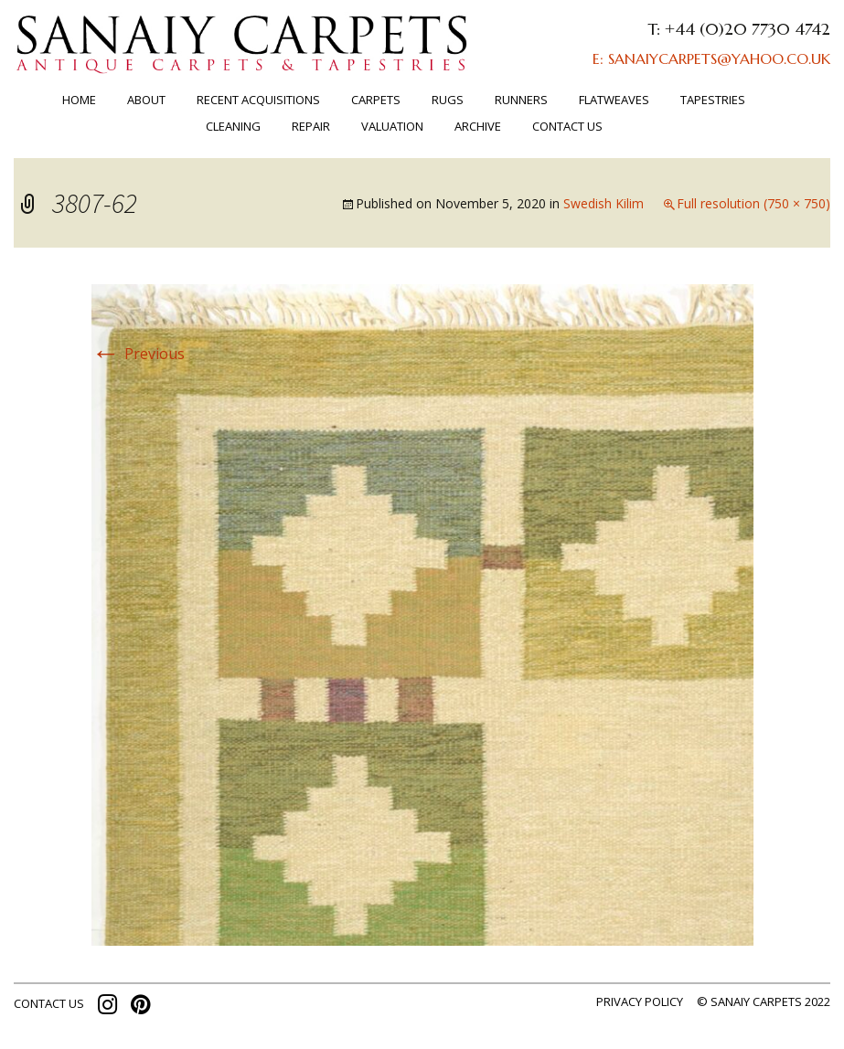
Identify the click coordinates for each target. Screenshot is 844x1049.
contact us (49, 1003)
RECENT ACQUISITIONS (258, 99)
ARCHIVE (477, 126)
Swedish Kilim (603, 203)
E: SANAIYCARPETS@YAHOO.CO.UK (711, 58)
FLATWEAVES (614, 99)
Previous (138, 354)
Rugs (448, 99)
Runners (521, 99)
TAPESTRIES (712, 99)
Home (79, 99)
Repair (311, 126)
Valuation (392, 126)
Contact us (567, 126)
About (146, 99)
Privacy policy (639, 1001)
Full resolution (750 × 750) (753, 203)
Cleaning (233, 126)
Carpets (376, 99)
